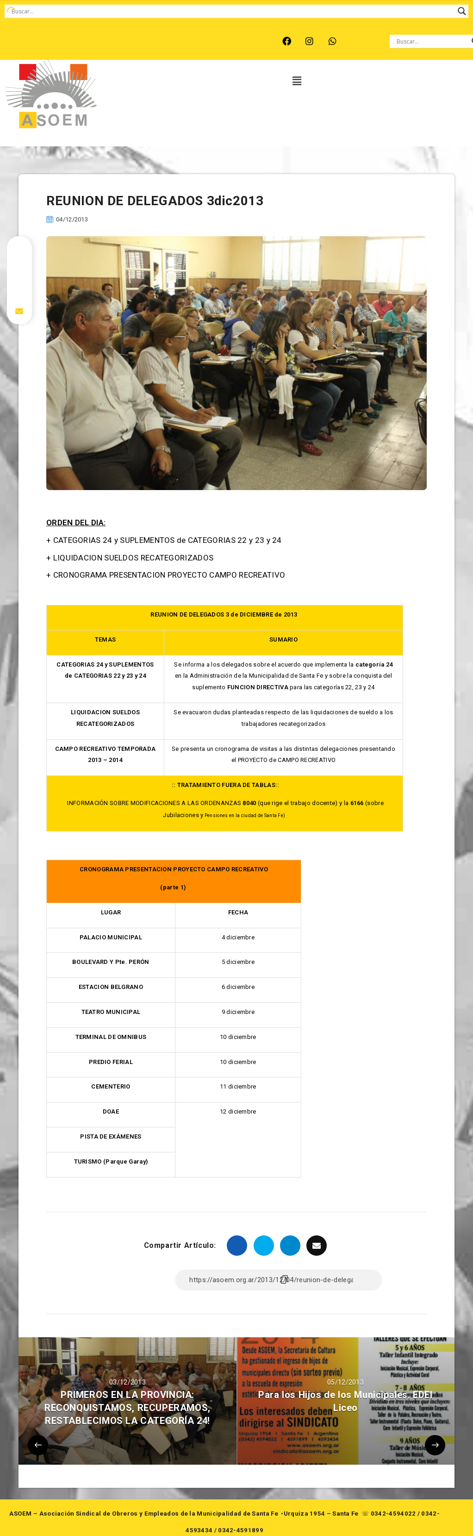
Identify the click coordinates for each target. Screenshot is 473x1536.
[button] (297, 81)
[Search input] (232, 11)
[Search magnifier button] (461, 11)
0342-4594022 (393, 1513)
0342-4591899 (240, 1530)
